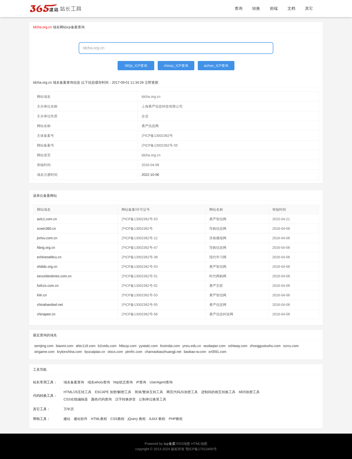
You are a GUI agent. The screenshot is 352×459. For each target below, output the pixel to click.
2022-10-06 (150, 175)
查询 (238, 8)
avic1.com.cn (47, 219)
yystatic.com (148, 346)
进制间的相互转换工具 (218, 392)
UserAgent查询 (161, 382)
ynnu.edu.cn (191, 346)
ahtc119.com (85, 346)
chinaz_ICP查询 (176, 66)
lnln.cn (42, 295)
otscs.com (115, 352)
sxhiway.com (237, 346)
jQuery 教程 (136, 419)
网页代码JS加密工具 (182, 392)
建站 (67, 419)
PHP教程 (176, 419)
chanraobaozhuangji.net (163, 352)
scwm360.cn (46, 228)
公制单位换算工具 (152, 399)
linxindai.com (170, 346)
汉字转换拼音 (125, 399)
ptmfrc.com (133, 352)
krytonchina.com (69, 352)
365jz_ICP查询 (136, 66)
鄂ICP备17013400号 (201, 449)
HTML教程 (99, 419)
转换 (256, 8)
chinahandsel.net (50, 305)
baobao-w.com (195, 352)
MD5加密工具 (249, 392)
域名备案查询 (74, 382)
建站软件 (81, 419)
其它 (309, 8)
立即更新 (151, 82)
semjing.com (44, 346)
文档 (291, 8)
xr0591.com (217, 352)
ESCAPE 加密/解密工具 (113, 392)
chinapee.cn (46, 314)
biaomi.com (65, 346)
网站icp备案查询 (72, 27)
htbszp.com (128, 346)
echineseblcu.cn (49, 257)
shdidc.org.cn (47, 267)
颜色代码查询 (101, 399)
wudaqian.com (214, 346)
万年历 (69, 409)
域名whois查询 (99, 382)
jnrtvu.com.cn (47, 238)
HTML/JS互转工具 (77, 392)
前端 (274, 8)
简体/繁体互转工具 (149, 392)
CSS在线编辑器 (76, 399)
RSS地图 (183, 444)
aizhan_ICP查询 (216, 66)
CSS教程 (117, 419)
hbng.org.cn (46, 247)
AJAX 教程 (157, 419)
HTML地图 (199, 444)
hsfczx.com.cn (48, 286)
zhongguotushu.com (265, 346)
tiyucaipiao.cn (94, 352)
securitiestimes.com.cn (54, 276)
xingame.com (44, 352)
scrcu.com (291, 346)
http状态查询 (123, 382)
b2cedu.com (107, 346)
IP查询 (141, 382)
